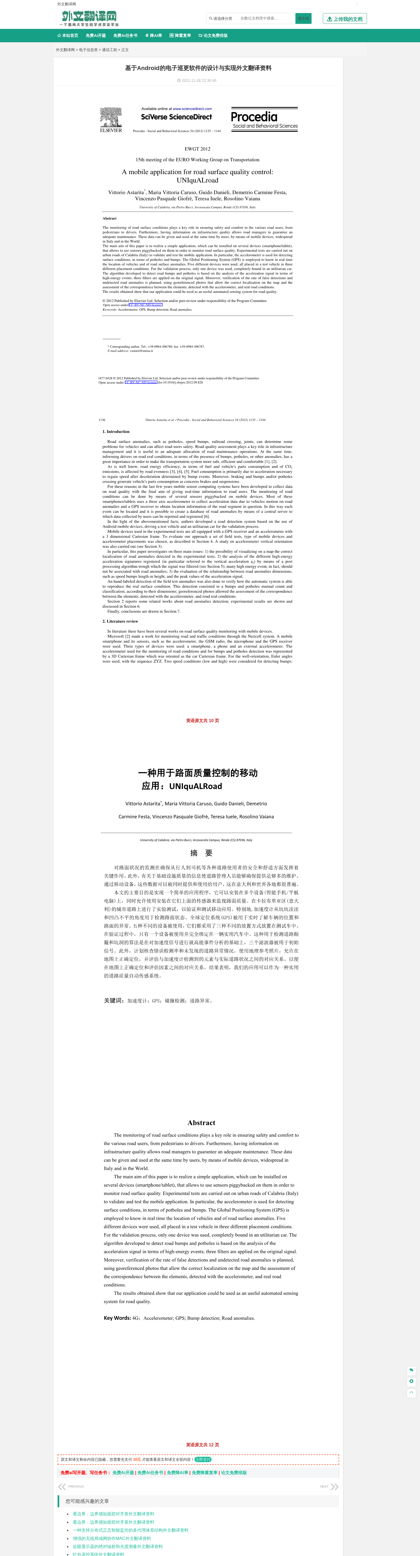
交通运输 (292, 322)
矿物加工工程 (296, 494)
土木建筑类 (295, 393)
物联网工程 (341, 86)
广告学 (290, 281)
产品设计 (328, 566)
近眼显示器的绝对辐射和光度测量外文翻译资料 (118, 1424)
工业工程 (324, 149)
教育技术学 (334, 281)
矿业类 (291, 487)
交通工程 (343, 322)
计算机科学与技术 (316, 86)
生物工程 (313, 549)
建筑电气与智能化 (305, 195)
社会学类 (293, 589)
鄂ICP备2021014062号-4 (232, 1550)
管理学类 (293, 242)
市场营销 (292, 250)
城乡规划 (351, 408)
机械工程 (328, 156)
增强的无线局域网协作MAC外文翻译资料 (112, 1416)
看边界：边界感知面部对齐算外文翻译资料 (113, 1392)
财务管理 (308, 250)
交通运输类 (295, 314)
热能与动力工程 (318, 203)
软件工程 (292, 86)
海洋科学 (297, 384)
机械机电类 (295, 126)
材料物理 (308, 345)
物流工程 (292, 518)
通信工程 (109, 50)
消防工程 (347, 494)
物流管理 (308, 518)
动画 (356, 566)
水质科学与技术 (330, 471)
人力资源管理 (340, 258)
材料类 (291, 330)
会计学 (299, 258)
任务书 (291, 657)
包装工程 (308, 149)
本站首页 (67, 35)
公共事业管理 (317, 258)
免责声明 (307, 1500)
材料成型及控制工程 (329, 338)
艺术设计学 (310, 566)
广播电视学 (310, 289)
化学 (325, 549)
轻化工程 (297, 549)
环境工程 (292, 471)
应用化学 (319, 534)
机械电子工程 (343, 134)
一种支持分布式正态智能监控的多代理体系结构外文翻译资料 (131, 1408)
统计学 (330, 188)
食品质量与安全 (298, 542)
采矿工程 (331, 494)
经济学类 (293, 219)
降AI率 (153, 35)
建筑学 (290, 408)
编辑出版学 (315, 281)
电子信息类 (88, 50)
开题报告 (293, 631)
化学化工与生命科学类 (306, 527)
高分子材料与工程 (339, 353)
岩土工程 (292, 400)
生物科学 (337, 549)
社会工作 (315, 597)
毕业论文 (293, 622)
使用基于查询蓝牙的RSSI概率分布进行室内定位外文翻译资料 (131, 1465)
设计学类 (293, 558)
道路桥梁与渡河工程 (318, 322)
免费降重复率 (205, 1350)
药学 (316, 542)
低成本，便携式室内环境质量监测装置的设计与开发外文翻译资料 (135, 1457)
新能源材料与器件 (308, 353)
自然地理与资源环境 (326, 447)
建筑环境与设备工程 (318, 415)
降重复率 (180, 35)
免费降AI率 (177, 1350)
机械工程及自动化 (316, 134)
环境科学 (308, 471)
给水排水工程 (304, 423)
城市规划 (292, 415)
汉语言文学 (330, 289)
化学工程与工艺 (298, 534)
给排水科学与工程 (312, 408)
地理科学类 (295, 432)
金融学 (333, 226)
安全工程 (315, 494)
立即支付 (203, 1337)
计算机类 (293, 78)
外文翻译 (293, 648)
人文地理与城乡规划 (325, 439)
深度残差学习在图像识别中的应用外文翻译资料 (118, 1449)
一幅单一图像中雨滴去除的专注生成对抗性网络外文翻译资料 (131, 1440)
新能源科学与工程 (336, 195)
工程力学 (292, 173)
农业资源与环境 (310, 613)
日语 (349, 281)
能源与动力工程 (330, 173)
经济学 (346, 226)
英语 (301, 281)
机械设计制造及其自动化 (325, 141)
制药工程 (335, 534)
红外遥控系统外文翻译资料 (98, 1432)
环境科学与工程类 (302, 463)
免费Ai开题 (96, 35)
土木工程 (308, 400)
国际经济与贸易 (298, 226)
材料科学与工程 (298, 338)
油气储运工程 (344, 180)
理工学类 (293, 165)
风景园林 (335, 573)
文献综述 (293, 640)
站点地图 (263, 1550)
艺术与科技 (317, 573)
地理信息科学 (296, 439)
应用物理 (308, 173)
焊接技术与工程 (306, 156)
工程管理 (335, 408)
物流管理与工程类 (302, 510)
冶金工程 (304, 502)
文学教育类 (295, 274)
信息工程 (304, 110)
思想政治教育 (296, 597)
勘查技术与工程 (326, 502)
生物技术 (351, 534)
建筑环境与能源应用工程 (337, 400)
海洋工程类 (295, 369)
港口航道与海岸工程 (318, 377)
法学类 (291, 298)
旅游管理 (300, 265)
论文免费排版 (213, 35)
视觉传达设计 (296, 573)
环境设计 (292, 566)
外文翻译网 (65, 50)
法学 (288, 305)
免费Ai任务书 (125, 35)
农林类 (291, 606)
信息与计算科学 (310, 188)
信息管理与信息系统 (334, 250)
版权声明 (279, 1500)
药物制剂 (328, 542)
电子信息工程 (324, 110)
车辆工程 (292, 134)
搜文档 (303, 18)
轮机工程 (324, 180)
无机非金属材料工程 (334, 345)
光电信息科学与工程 (318, 103)
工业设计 (344, 566)
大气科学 (300, 447)
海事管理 (292, 377)
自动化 (310, 180)
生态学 (290, 613)
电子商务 (319, 226)
